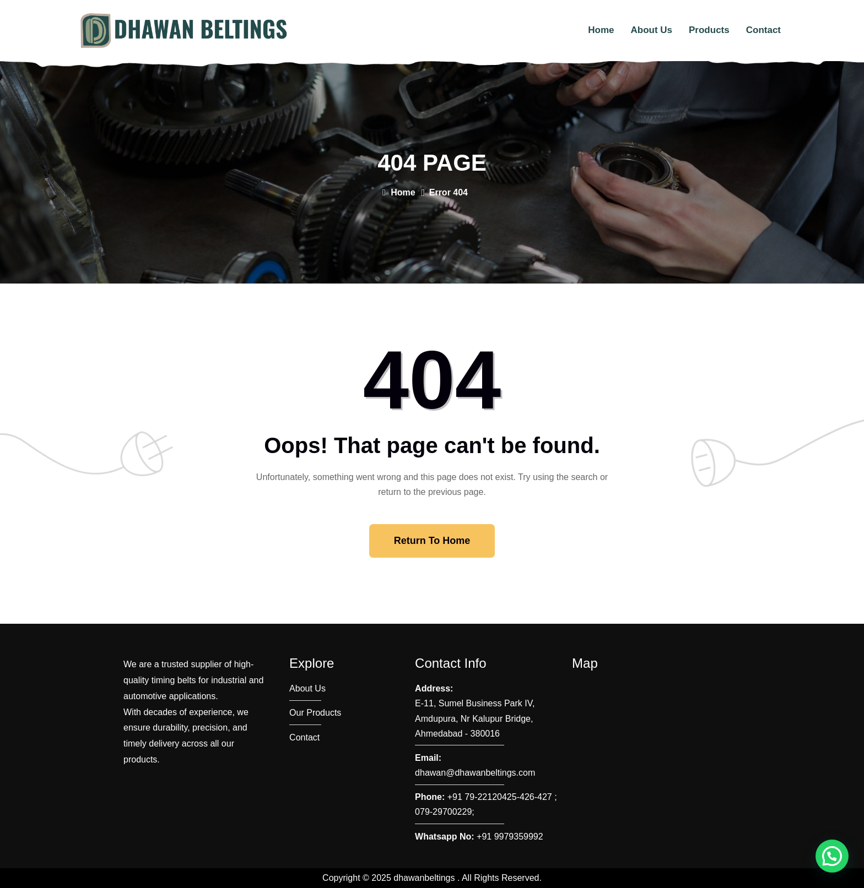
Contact (763, 30)
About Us (651, 30)
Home (601, 30)
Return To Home (432, 540)
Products (709, 30)
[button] (832, 856)
